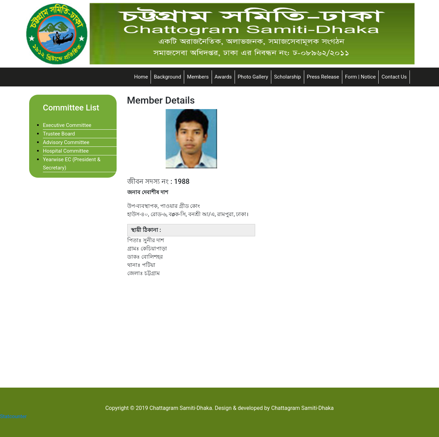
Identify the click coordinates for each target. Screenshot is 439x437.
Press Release (323, 77)
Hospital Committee (66, 151)
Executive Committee (67, 125)
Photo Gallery (253, 77)
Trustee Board (59, 134)
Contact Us (394, 77)
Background (167, 77)
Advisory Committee (66, 142)
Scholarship (287, 77)
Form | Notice (360, 77)
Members (198, 77)
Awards (223, 77)
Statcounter (13, 416)
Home (141, 77)
